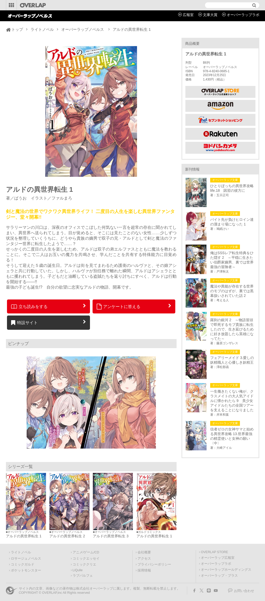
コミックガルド (22, 564)
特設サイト (24, 322)
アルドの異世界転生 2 (67, 536)
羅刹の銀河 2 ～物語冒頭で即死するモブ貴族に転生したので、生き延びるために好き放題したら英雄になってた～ (232, 329)
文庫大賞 (210, 15)
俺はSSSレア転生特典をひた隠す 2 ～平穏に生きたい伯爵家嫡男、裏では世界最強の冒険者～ (232, 260)
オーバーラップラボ (243, 15)
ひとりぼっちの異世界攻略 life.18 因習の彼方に (232, 188)
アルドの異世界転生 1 (24, 536)
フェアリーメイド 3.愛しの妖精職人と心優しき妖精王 (232, 360)
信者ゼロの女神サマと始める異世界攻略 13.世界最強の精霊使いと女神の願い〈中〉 (232, 436)
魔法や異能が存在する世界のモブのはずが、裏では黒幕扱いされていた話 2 (232, 291)
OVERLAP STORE (214, 552)
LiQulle (78, 570)
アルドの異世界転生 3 (110, 536)
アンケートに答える (119, 306)
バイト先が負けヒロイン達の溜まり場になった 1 (232, 221)
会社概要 (144, 552)
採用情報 (144, 570)
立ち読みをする (29, 306)
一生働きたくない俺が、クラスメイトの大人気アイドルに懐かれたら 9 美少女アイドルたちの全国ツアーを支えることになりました (232, 400)
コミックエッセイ (86, 558)
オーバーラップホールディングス (226, 569)
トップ (17, 29)
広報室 (188, 15)
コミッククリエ (84, 564)
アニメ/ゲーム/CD (86, 552)
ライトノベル (42, 29)
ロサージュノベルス (26, 558)
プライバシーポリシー (154, 564)
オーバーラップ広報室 (217, 558)
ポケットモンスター (26, 570)
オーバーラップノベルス (82, 29)
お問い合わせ (244, 591)
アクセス (144, 558)
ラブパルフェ (83, 575)
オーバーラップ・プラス (219, 575)
